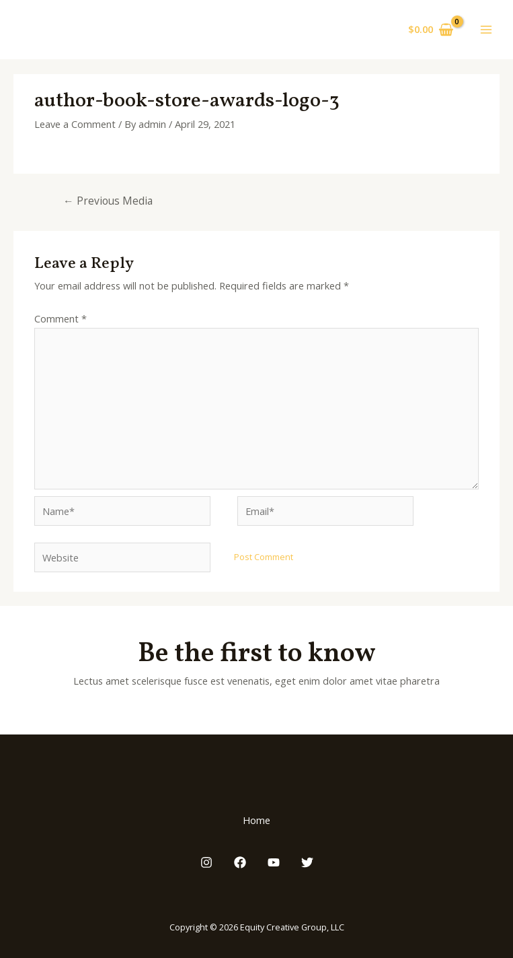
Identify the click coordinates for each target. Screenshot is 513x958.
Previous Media (108, 200)
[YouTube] (274, 862)
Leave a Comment (75, 124)
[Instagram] (206, 862)
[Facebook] (240, 862)
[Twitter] (307, 862)
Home (256, 820)
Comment (60, 318)
